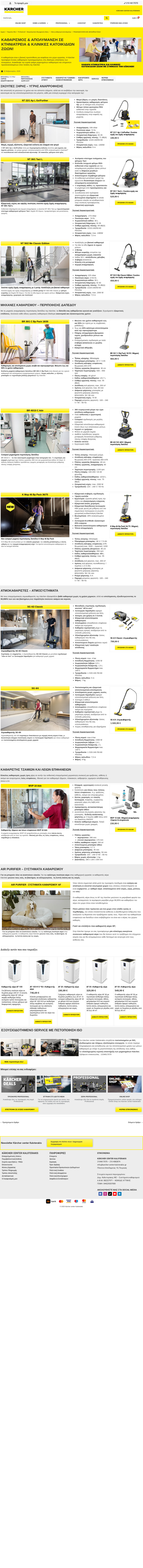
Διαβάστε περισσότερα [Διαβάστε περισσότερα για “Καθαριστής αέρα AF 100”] (15, 1022)
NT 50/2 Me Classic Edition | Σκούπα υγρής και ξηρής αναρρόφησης (125, 282)
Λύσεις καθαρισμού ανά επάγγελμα (67, 32)
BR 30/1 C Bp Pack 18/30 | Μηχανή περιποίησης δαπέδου (124, 365)
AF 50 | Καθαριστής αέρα (126, 998)
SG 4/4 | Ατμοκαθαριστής (120, 731)
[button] (36, 24)
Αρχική (3, 32)
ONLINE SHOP (125, 1109)
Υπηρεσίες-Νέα (12, 32)
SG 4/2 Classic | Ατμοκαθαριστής (124, 649)
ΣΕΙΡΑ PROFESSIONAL (89, 1109)
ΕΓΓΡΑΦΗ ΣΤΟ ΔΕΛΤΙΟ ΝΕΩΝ (53, 1109)
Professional (23, 32)
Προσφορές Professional (18, 1109)
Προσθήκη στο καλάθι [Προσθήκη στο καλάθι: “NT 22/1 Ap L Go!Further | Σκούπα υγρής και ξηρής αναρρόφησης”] (125, 144)
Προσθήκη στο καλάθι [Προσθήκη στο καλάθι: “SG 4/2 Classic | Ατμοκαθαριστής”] (125, 659)
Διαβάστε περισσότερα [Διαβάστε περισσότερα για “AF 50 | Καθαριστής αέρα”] (128, 1028)
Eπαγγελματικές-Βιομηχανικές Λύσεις (41, 32)
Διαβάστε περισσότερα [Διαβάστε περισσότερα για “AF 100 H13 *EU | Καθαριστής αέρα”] (43, 1033)
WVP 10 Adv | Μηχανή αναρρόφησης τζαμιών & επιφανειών (125, 830)
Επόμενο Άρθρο (134, 1135)
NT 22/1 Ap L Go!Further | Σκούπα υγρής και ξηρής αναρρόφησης (124, 133)
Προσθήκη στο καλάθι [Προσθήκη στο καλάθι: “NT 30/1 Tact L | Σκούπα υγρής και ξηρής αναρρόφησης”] (125, 209)
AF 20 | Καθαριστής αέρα (70, 998)
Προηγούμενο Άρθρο (10, 1135)
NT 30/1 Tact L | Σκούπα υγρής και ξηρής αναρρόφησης (124, 198)
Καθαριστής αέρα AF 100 (13, 998)
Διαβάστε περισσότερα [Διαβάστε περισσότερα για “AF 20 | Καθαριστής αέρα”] (71, 1026)
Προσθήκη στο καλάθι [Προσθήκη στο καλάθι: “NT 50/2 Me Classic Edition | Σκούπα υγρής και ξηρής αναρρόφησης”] (125, 293)
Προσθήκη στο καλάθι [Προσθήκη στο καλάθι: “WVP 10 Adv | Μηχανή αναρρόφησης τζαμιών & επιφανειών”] (125, 841)
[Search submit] (106, 19)
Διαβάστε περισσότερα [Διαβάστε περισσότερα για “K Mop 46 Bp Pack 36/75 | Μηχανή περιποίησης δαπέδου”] (125, 545)
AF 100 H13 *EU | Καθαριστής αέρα (38, 999)
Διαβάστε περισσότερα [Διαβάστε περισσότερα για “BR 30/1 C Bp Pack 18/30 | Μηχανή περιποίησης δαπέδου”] (125, 376)
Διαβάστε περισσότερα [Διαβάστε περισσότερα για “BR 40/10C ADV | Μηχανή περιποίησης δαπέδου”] (125, 461)
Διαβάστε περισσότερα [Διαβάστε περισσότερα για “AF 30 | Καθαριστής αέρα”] (100, 1028)
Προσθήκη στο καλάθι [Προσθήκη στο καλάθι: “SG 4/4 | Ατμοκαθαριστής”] (125, 740)
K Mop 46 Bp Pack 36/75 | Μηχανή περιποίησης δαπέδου (124, 538)
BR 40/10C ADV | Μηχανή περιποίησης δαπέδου (120, 454)
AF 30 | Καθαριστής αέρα (98, 998)
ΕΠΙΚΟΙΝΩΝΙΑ (104, 1166)
